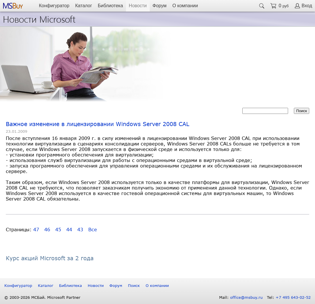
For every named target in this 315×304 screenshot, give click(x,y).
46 (47, 229)
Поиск (134, 285)
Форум (160, 5)
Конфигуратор (54, 5)
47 (36, 229)
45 (58, 229)
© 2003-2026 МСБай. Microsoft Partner (42, 297)
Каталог (83, 5)
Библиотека (110, 5)
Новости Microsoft (39, 18)
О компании (185, 5)
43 (80, 229)
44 (69, 229)
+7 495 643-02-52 (293, 297)
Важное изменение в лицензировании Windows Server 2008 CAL (97, 124)
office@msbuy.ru (246, 297)
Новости (138, 5)
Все (92, 229)
